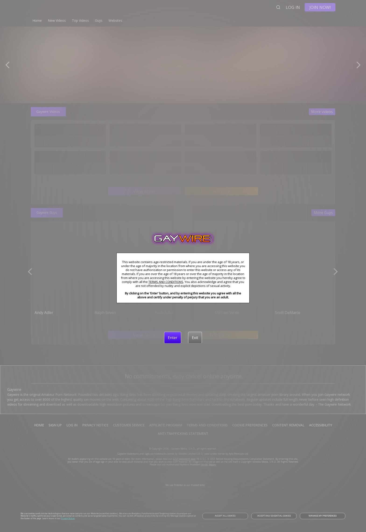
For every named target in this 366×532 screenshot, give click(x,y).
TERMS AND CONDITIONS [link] (165, 282)
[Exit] (195, 337)
